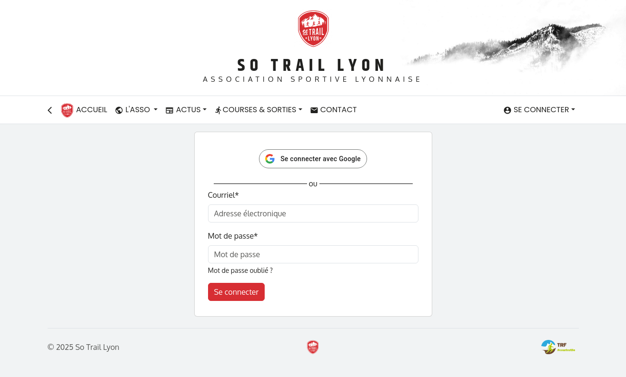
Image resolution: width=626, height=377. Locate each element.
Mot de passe (233, 236)
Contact (333, 109)
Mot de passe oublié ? (240, 270)
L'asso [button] (133, 109)
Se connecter (236, 292)
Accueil (84, 110)
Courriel (223, 195)
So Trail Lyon (313, 66)
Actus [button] (182, 109)
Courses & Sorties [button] (255, 109)
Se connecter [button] (536, 109)
